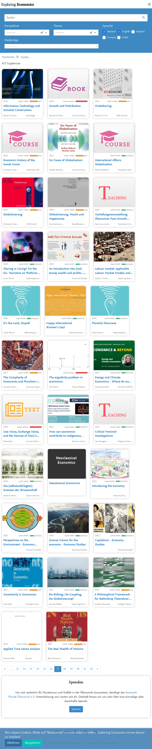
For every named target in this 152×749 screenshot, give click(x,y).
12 (24, 669)
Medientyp (11, 40)
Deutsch (111, 31)
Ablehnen (13, 743)
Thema (57, 26)
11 (17, 669)
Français (111, 37)
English (126, 31)
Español (140, 31)
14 (37, 669)
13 (31, 669)
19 (71, 669)
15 (44, 669)
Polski (125, 37)
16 (51, 669)
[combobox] (51, 46)
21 (84, 669)
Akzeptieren (32, 743)
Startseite (8, 57)
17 (58, 669)
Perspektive (11, 26)
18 (64, 669)
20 (78, 669)
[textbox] (51, 46)
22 (91, 669)
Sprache (108, 26)
